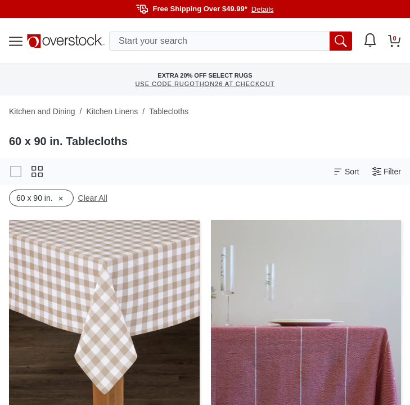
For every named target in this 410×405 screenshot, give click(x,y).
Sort (346, 172)
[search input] (230, 41)
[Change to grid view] (37, 171)
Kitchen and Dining (42, 111)
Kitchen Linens (112, 111)
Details (262, 9)
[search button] (341, 41)
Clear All (92, 198)
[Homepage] (66, 41)
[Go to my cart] (394, 41)
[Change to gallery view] (15, 171)
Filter (386, 172)
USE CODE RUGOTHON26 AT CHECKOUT (204, 83)
